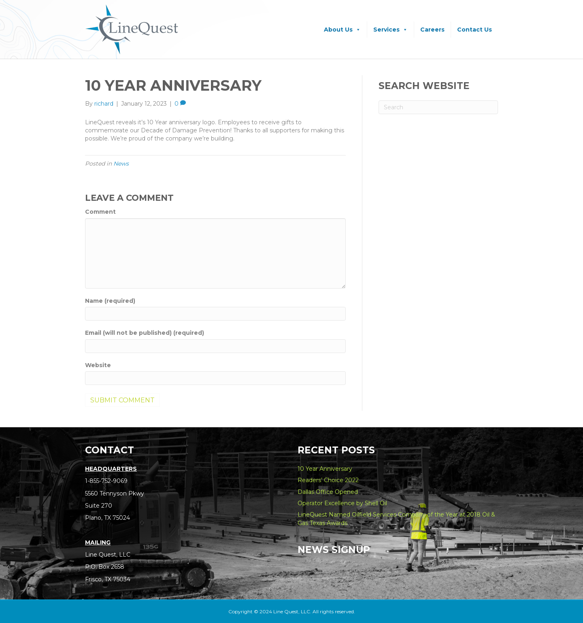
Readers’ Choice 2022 (328, 480)
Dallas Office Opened (328, 491)
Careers (432, 29)
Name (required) (110, 300)
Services (390, 29)
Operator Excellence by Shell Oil (342, 503)
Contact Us (474, 29)
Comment (100, 211)
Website (98, 365)
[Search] (438, 107)
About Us (342, 29)
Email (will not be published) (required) (144, 332)
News (121, 163)
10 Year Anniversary (325, 468)
